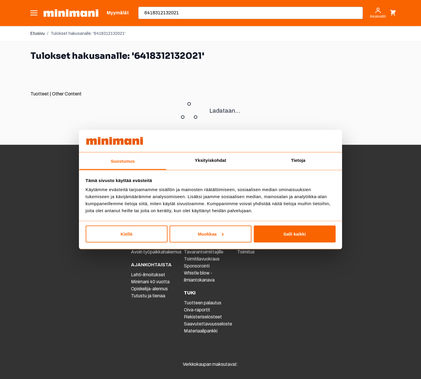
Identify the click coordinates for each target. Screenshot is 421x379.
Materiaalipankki (201, 330)
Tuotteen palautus (203, 302)
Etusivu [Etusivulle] (37, 33)
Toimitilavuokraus (202, 258)
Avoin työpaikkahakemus (156, 251)
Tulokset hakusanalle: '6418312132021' (88, 33)
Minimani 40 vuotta (150, 281)
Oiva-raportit (197, 309)
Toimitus (246, 251)
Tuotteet (39, 93)
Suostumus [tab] (123, 161)
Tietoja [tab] (298, 160)
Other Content (67, 93)
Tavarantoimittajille (203, 251)
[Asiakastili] (378, 13)
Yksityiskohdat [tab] (210, 160)
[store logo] (71, 13)
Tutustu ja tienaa (148, 295)
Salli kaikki (294, 233)
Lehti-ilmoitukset (148, 274)
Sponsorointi (197, 265)
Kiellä (126, 233)
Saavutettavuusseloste (208, 323)
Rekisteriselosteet (203, 316)
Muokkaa (211, 233)
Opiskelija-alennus (149, 288)
